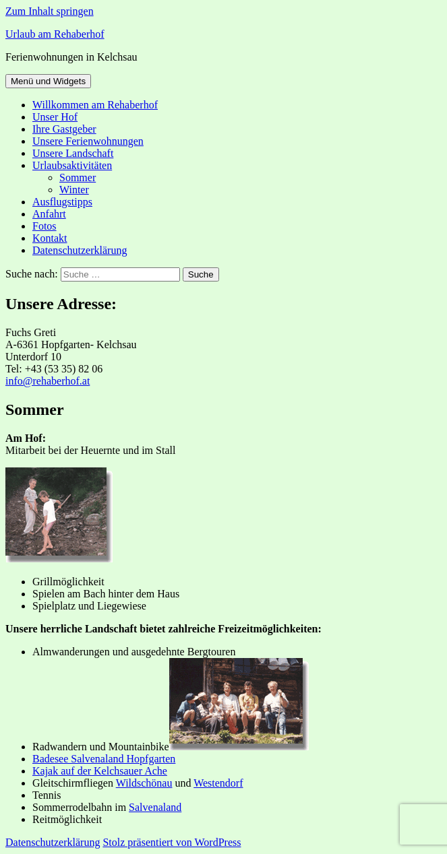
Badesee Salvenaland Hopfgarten (103, 758)
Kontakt (49, 238)
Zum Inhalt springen (49, 11)
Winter (74, 189)
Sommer (77, 177)
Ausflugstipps (62, 201)
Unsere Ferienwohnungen (88, 141)
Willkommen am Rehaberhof (95, 104)
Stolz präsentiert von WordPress (171, 842)
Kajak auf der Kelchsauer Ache (99, 771)
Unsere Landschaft (72, 153)
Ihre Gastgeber (64, 129)
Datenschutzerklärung (79, 250)
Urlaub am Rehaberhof (55, 34)
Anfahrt (49, 214)
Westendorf (218, 783)
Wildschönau (144, 783)
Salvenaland (155, 807)
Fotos (44, 226)
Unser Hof (55, 117)
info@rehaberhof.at (47, 381)
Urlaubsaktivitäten (72, 165)
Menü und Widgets (48, 81)
